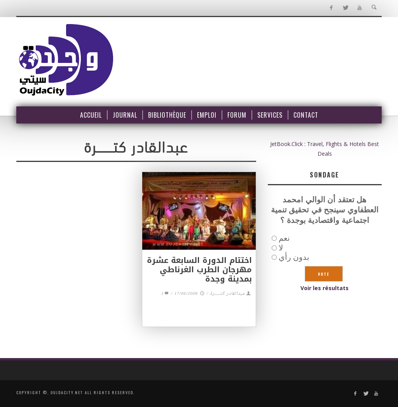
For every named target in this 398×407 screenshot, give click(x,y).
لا (281, 247)
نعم (284, 238)
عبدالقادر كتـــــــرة (228, 294)
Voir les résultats (324, 288)
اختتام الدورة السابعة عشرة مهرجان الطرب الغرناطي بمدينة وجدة (199, 269)
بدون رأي (294, 257)
